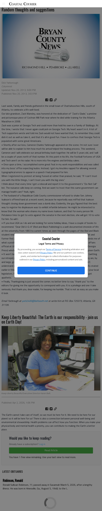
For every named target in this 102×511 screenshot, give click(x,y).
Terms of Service (53, 249)
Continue (51, 270)
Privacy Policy (46, 252)
